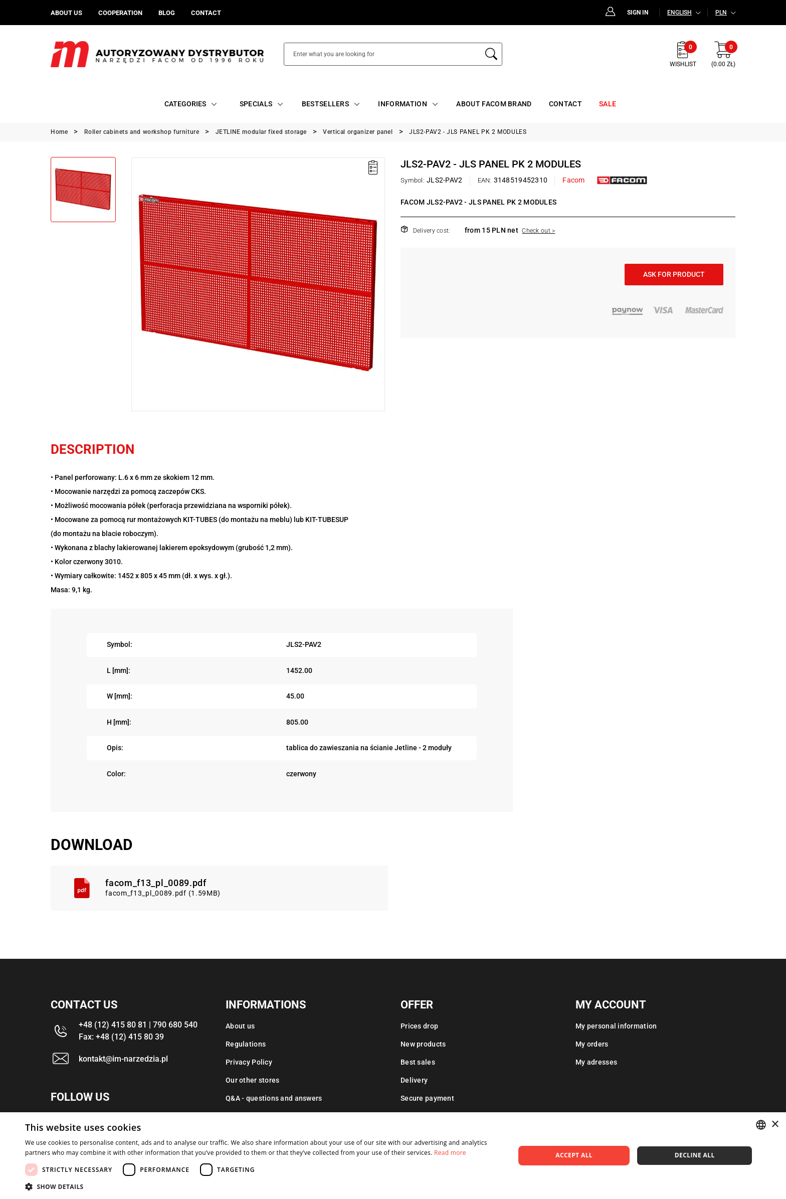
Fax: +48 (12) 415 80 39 (121, 1037)
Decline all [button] (695, 1155)
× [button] (774, 1124)
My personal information (616, 1026)
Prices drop (419, 1026)
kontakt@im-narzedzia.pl (123, 1059)
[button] (262, 1186)
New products (423, 1044)
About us (240, 1026)
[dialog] (393, 1155)
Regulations (246, 1044)
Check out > (538, 230)
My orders (592, 1044)
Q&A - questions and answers (274, 1098)
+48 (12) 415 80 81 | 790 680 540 (138, 1025)
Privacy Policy (249, 1062)
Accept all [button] (574, 1155)
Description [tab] (92, 449)
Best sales (418, 1062)
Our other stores (252, 1080)
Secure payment (427, 1098)
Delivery (414, 1080)
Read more (450, 1152)
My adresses (596, 1062)
